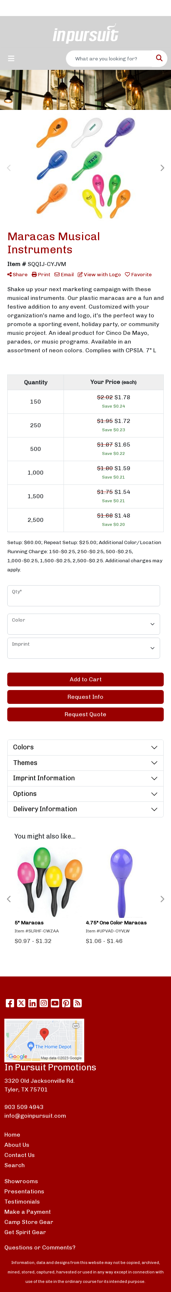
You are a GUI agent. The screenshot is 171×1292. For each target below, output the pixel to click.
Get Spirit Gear (25, 1232)
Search (14, 1165)
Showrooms (21, 1181)
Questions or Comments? (40, 1247)
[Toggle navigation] (11, 58)
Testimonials (22, 1201)
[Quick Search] (109, 58)
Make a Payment (27, 1211)
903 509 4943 (24, 1106)
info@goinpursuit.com (35, 1115)
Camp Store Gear (28, 1221)
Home (12, 1134)
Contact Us (19, 1155)
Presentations (24, 1191)
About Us (16, 1144)
